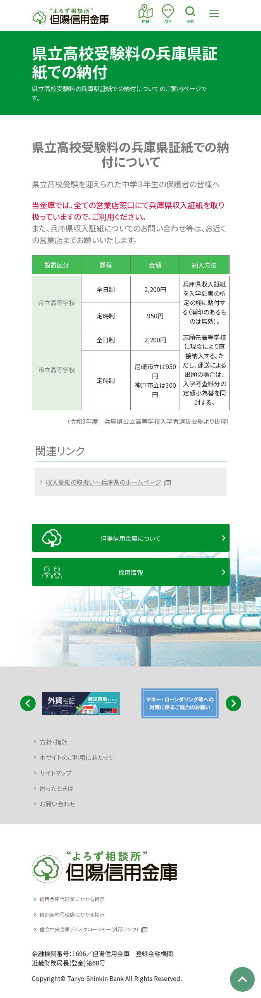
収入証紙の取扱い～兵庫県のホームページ (103, 482)
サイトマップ (56, 772)
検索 (190, 14)
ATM (168, 14)
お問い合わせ (58, 803)
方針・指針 (53, 741)
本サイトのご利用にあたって (77, 757)
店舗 (146, 14)
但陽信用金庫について (130, 538)
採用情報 (130, 572)
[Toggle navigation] (214, 13)
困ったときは (57, 788)
